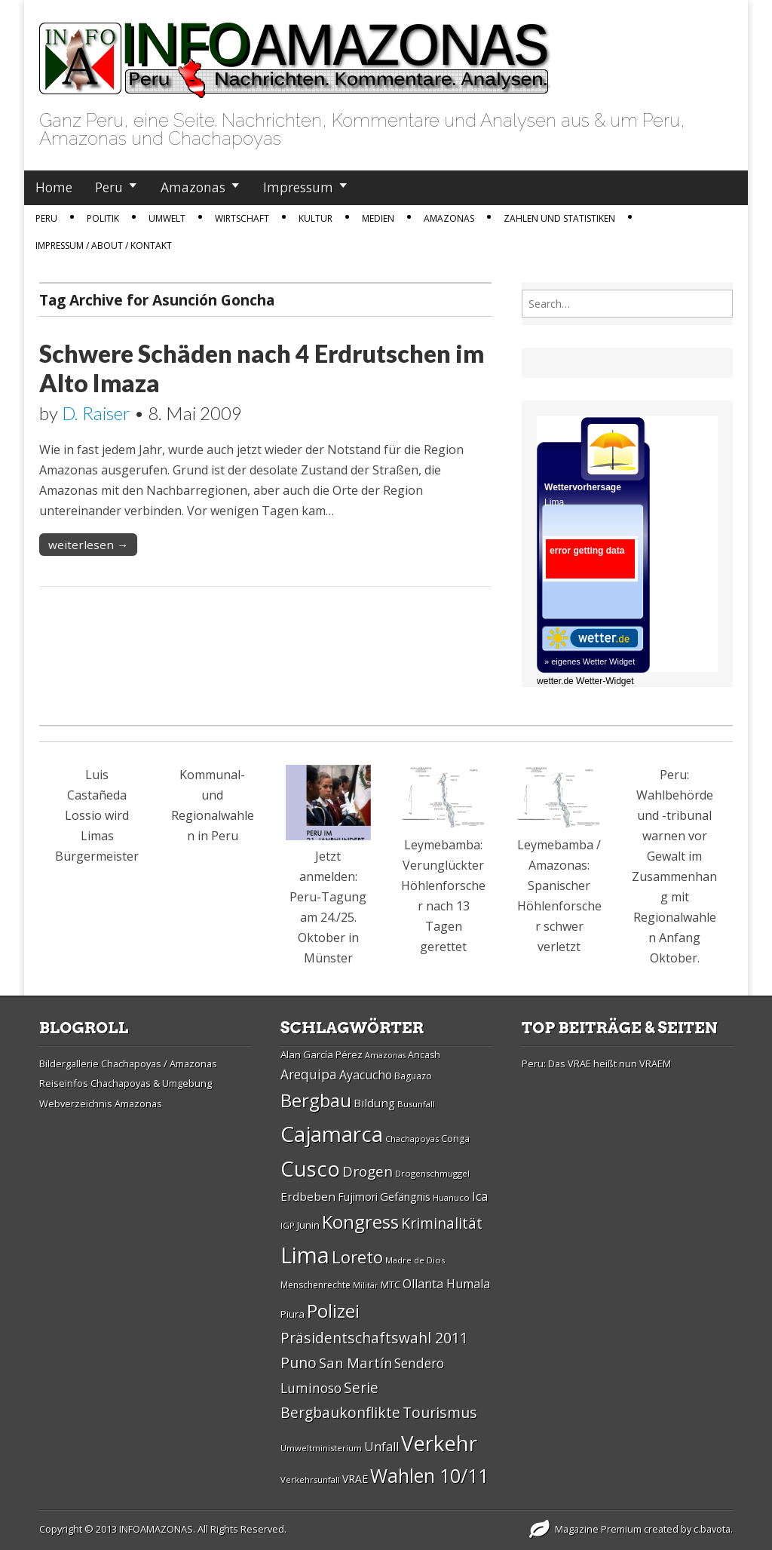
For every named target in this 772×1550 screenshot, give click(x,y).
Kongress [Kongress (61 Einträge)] (360, 1222)
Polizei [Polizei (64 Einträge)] (333, 1310)
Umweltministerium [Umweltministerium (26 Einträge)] (321, 1447)
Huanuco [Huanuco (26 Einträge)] (451, 1197)
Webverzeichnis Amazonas (100, 1103)
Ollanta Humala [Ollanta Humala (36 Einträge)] (446, 1283)
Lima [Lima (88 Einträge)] (304, 1255)
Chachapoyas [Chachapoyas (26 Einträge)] (412, 1138)
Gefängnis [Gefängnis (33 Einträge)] (405, 1196)
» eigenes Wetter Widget (589, 661)
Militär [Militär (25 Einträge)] (365, 1285)
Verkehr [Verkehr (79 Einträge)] (439, 1443)
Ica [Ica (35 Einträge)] (480, 1196)
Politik (103, 218)
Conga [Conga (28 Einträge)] (455, 1138)
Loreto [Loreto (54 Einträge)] (357, 1256)
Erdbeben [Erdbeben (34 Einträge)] (307, 1196)
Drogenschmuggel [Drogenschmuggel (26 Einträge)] (432, 1173)
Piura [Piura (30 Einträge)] (292, 1314)
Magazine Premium (598, 1529)
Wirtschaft (242, 218)
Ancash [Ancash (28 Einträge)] (424, 1054)
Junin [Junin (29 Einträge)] (308, 1225)
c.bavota (712, 1529)
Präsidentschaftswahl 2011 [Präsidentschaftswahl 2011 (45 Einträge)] (374, 1337)
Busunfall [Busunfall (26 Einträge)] (416, 1104)
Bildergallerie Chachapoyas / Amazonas (128, 1063)
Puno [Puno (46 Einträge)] (298, 1362)
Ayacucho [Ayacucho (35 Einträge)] (365, 1075)
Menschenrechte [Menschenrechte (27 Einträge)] (315, 1284)
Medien (378, 218)
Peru (109, 187)
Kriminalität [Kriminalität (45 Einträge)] (441, 1223)
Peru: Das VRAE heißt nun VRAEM (596, 1063)
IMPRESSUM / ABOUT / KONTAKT (103, 245)
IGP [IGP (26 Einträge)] (287, 1225)
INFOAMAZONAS (156, 1529)
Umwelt (167, 218)
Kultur (315, 218)
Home (53, 187)
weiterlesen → (88, 544)
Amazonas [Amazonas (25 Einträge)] (385, 1055)
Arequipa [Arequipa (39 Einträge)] (308, 1074)
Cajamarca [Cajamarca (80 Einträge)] (331, 1133)
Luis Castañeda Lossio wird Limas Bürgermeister (97, 815)
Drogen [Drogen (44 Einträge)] (367, 1171)
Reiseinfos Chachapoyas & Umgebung (125, 1083)
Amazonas (193, 187)
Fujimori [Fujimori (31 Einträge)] (358, 1196)
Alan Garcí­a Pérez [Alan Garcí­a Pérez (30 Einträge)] (321, 1054)
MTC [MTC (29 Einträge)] (390, 1284)
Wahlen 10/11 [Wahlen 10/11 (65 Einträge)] (429, 1475)
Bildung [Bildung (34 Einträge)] (374, 1102)
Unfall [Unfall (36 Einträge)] (381, 1446)
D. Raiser (96, 413)
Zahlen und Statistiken (559, 218)
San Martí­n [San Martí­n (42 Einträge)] (355, 1362)
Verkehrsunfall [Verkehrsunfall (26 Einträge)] (310, 1479)
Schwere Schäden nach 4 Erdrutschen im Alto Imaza (261, 368)
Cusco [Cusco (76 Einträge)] (310, 1169)
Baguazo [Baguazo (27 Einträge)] (413, 1076)
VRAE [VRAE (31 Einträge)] (355, 1479)
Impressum (298, 187)
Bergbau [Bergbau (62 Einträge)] (315, 1100)
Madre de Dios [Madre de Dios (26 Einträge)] (415, 1260)
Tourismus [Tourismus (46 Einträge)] (440, 1412)
